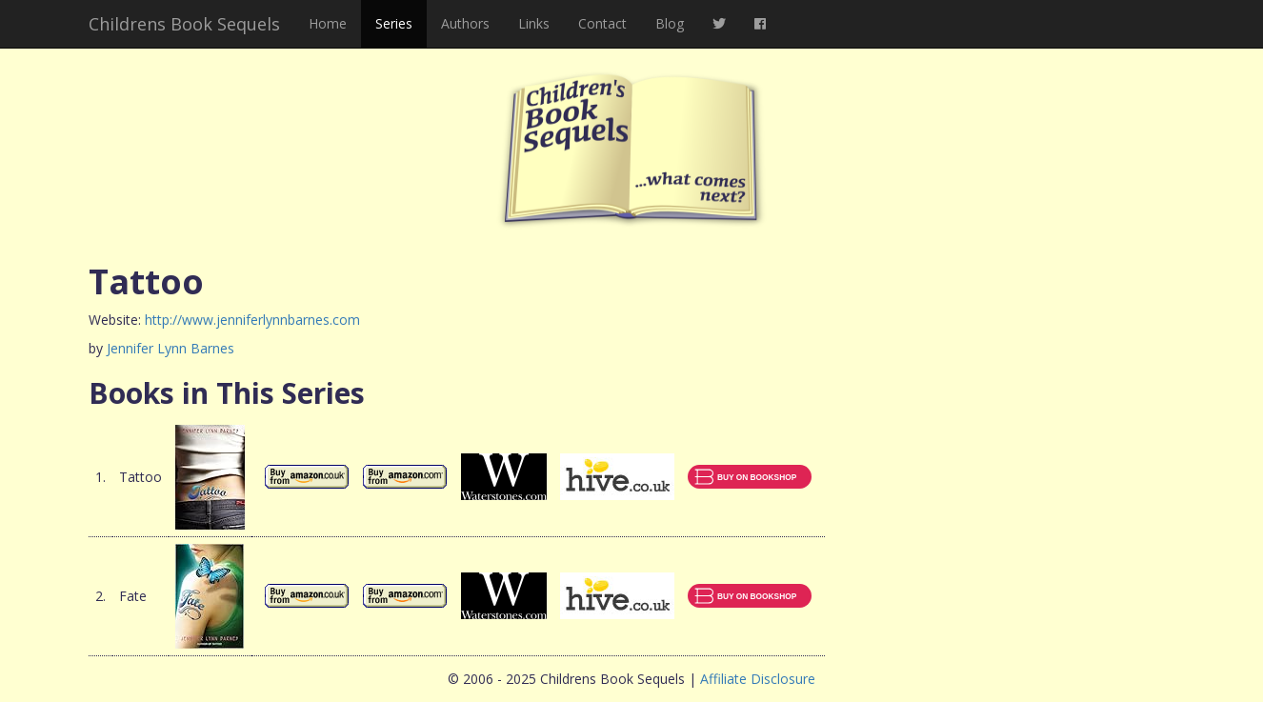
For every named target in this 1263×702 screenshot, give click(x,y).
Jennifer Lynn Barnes (170, 348)
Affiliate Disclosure (757, 679)
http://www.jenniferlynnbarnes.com (252, 320)
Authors (465, 23)
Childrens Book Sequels (184, 23)
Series (393, 23)
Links (534, 23)
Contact (602, 23)
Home (328, 23)
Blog (669, 23)
